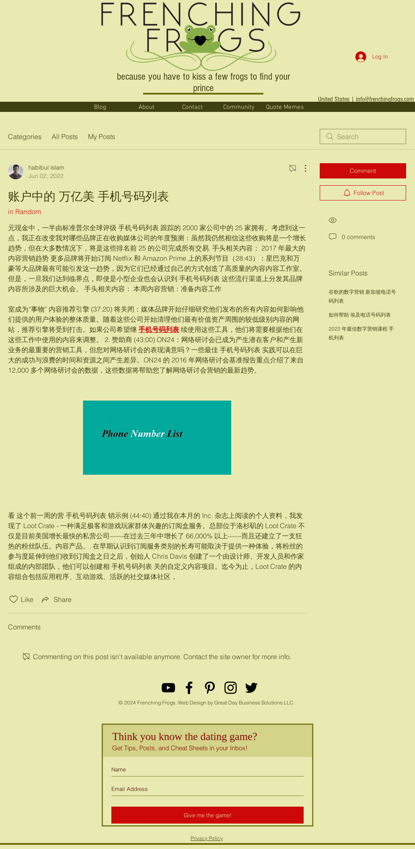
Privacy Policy (207, 838)
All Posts (65, 136)
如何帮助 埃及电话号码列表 (360, 315)
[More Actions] (301, 168)
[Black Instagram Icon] (230, 687)
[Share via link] (56, 599)
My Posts (101, 136)
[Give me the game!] (207, 815)
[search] (363, 136)
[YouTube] (168, 687)
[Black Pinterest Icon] (210, 687)
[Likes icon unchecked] (13, 599)
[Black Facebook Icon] (189, 687)
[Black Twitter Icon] (251, 687)
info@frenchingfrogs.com (385, 99)
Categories (25, 136)
